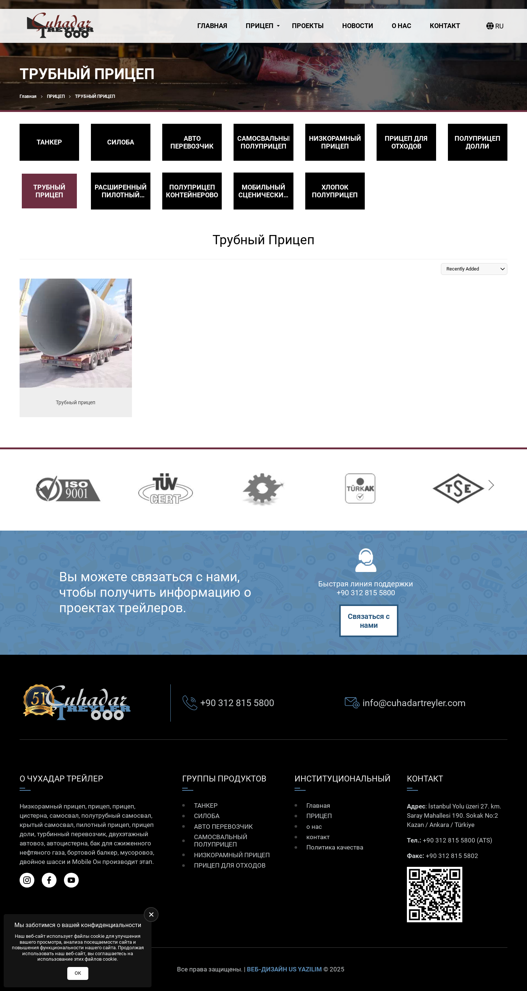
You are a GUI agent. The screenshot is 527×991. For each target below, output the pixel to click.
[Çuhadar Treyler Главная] (60, 26)
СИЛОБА (207, 816)
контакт (445, 26)
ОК (78, 973)
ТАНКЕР (206, 805)
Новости (357, 26)
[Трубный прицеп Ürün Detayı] (76, 348)
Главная (212, 26)
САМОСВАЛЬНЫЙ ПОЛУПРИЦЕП (220, 840)
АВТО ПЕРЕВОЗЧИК (223, 826)
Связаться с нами (369, 621)
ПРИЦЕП (259, 26)
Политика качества (334, 847)
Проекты (308, 26)
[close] (151, 914)
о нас (401, 26)
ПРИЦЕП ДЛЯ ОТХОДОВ (230, 865)
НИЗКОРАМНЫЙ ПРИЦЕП (232, 855)
